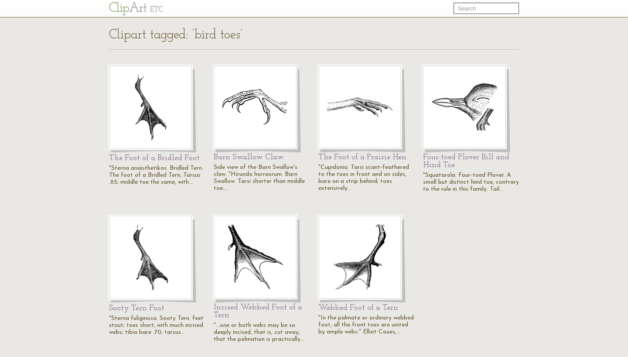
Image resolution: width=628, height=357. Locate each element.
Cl (136, 8)
